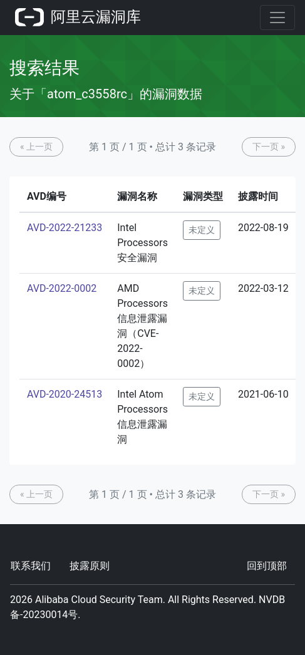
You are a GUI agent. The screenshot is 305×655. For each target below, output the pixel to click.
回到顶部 (267, 566)
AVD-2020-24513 (64, 394)
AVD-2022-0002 (61, 288)
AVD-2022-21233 (64, 228)
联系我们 (31, 566)
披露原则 (90, 566)
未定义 (202, 230)
